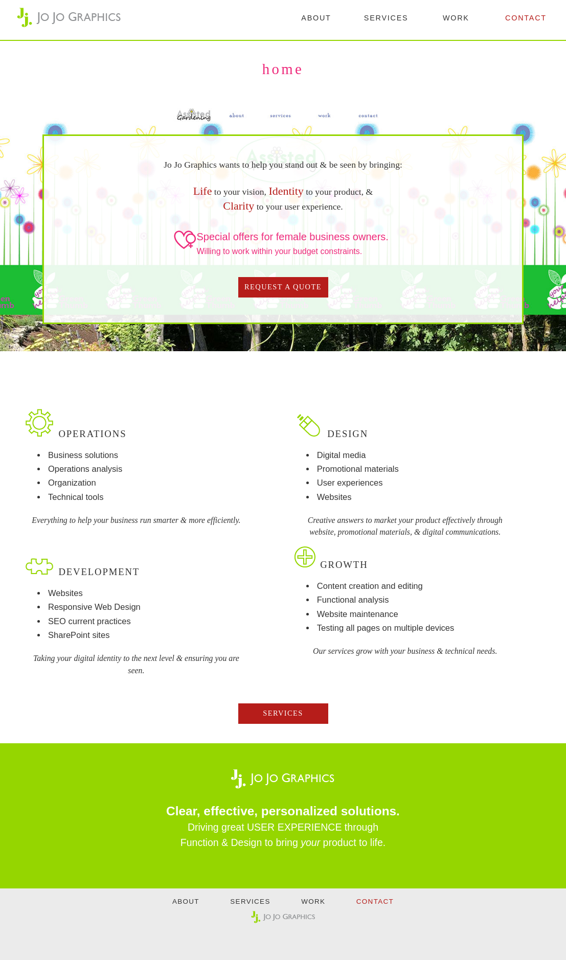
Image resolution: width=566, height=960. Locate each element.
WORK (456, 18)
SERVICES (386, 18)
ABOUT (316, 18)
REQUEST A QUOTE (283, 287)
